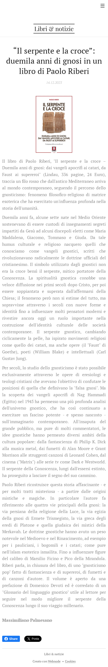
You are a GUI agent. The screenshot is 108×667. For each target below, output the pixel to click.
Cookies (70, 661)
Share (11, 639)
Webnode (54, 661)
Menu (103, 5)
